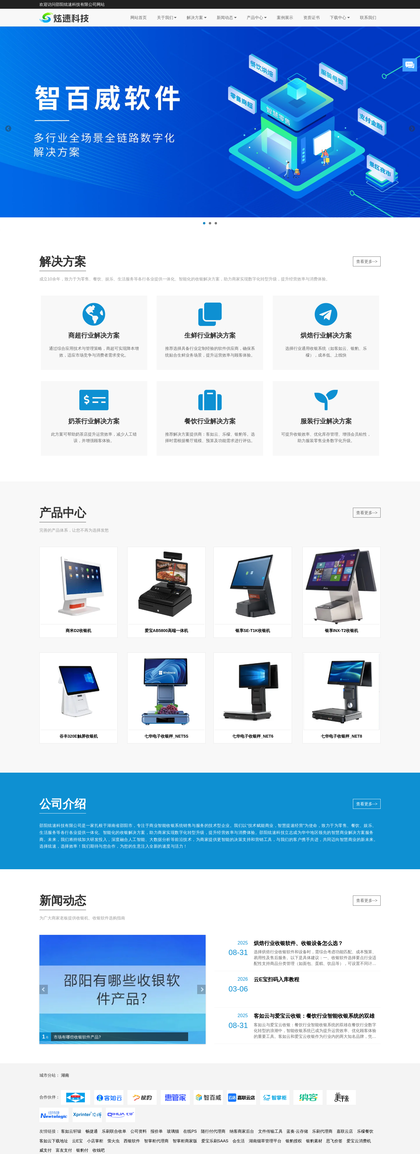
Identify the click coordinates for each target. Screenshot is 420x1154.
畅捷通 (91, 1142)
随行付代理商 (213, 1142)
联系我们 (368, 17)
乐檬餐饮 (365, 1142)
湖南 (65, 1086)
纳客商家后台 (242, 1142)
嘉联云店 (345, 1142)
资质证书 (311, 17)
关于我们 (167, 17)
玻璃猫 (173, 1142)
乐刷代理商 (322, 1142)
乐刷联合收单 (114, 1142)
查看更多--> (367, 261)
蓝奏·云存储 (297, 1142)
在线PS (190, 1142)
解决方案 (196, 17)
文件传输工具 (270, 1142)
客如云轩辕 (71, 1142)
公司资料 (138, 1142)
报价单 (156, 1142)
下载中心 (340, 17)
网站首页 (138, 17)
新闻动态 (227, 17)
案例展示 (285, 17)
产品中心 (257, 17)
